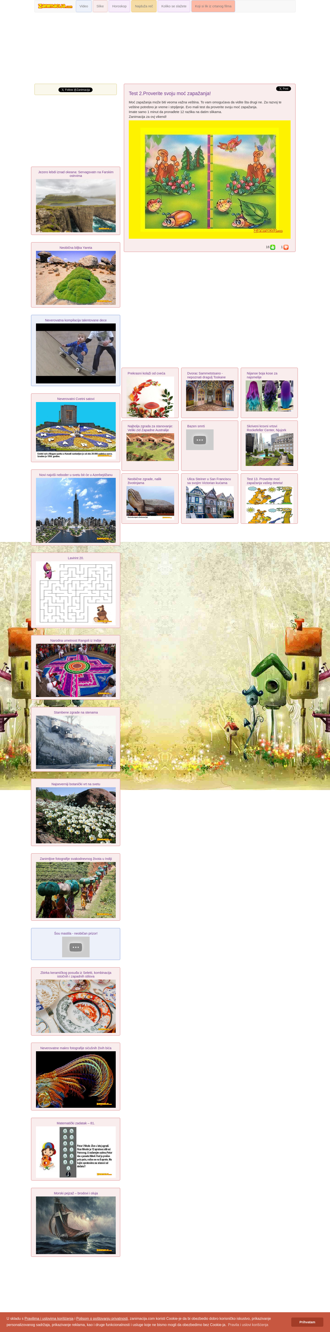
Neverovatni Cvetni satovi (75, 399)
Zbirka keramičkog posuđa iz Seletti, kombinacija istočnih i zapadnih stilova (75, 974)
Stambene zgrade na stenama (76, 712)
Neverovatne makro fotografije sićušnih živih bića (75, 1048)
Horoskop (119, 6)
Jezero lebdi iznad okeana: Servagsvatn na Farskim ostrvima (76, 174)
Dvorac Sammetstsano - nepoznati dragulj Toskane (206, 375)
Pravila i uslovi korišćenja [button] (248, 1325)
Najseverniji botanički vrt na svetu (76, 784)
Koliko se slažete (174, 6)
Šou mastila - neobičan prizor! (75, 933)
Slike (100, 6)
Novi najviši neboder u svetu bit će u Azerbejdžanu (76, 475)
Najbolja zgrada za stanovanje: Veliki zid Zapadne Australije (150, 428)
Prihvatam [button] (307, 1322)
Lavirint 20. (76, 558)
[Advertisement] (165, 49)
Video (84, 6)
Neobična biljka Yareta (76, 247)
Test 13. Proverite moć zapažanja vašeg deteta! (265, 481)
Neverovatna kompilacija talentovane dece (76, 320)
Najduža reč (144, 6)
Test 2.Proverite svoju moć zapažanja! (170, 93)
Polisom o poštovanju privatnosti (102, 1319)
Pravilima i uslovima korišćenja (49, 1319)
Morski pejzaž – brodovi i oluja (76, 1193)
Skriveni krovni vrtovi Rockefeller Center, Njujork (266, 428)
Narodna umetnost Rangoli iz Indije (76, 640)
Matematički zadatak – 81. (76, 1123)
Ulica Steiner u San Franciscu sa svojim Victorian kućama (209, 481)
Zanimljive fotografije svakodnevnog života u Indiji (76, 859)
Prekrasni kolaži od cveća (146, 373)
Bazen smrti (196, 426)
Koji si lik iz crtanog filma (213, 6)
